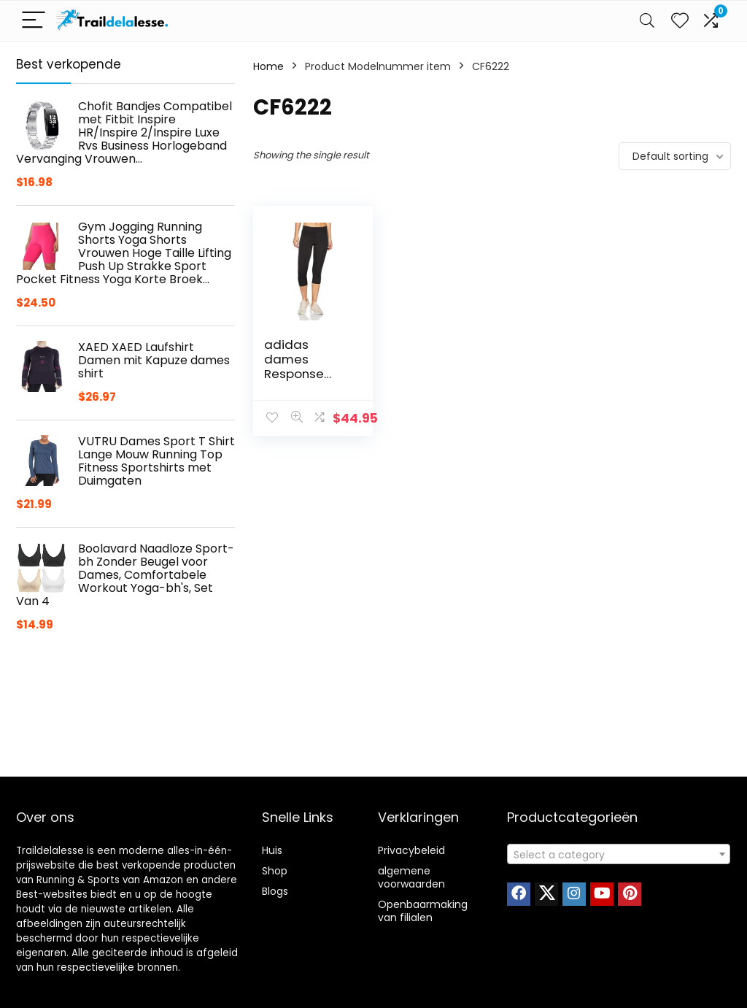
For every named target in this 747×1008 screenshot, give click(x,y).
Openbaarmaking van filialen (423, 911)
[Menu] (33, 20)
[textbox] (618, 855)
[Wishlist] (680, 21)
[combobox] (618, 854)
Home (268, 66)
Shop (274, 870)
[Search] (647, 20)
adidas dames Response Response (294, 366)
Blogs (275, 891)
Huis (272, 850)
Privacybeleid (411, 850)
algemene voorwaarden (411, 877)
